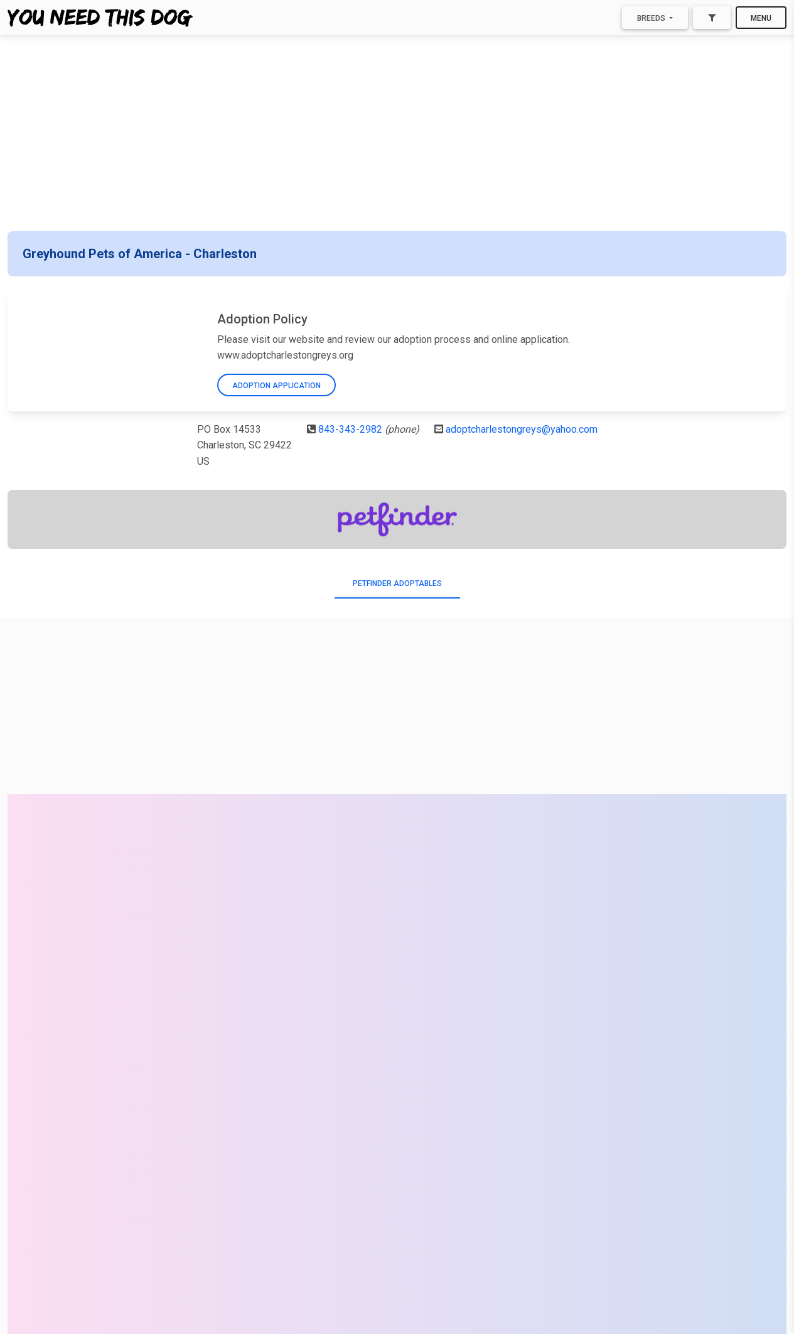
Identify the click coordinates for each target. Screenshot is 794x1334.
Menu (761, 18)
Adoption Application (276, 385)
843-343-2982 (350, 429)
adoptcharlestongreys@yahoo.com (522, 429)
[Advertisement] (397, 133)
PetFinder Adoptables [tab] (397, 583)
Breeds (652, 18)
